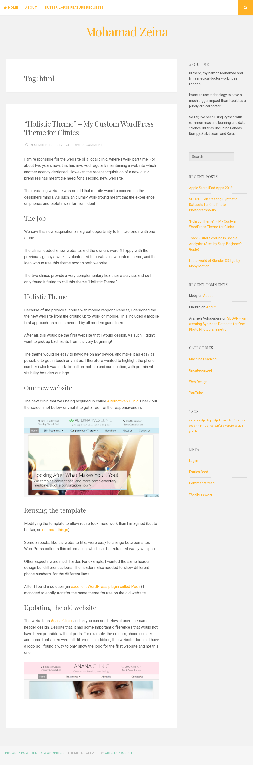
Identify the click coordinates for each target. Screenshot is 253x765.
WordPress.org (200, 494)
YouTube (196, 393)
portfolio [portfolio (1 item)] (219, 425)
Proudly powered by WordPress (35, 753)
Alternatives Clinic (122, 401)
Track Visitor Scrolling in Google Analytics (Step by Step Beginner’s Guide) (215, 243)
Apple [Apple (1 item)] (210, 420)
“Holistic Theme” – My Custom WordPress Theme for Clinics (88, 128)
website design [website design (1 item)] (234, 425)
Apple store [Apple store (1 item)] (221, 420)
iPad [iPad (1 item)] (211, 425)
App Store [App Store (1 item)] (234, 420)
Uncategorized (200, 370)
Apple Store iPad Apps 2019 (211, 188)
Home (11, 7)
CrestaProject (118, 753)
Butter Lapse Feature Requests (74, 7)
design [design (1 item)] (193, 425)
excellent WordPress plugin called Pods (106, 586)
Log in (193, 461)
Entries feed (198, 472)
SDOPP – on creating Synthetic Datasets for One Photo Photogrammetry (213, 204)
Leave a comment (87, 144)
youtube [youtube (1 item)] (193, 431)
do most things (55, 530)
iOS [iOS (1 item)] (206, 425)
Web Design (198, 382)
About (31, 7)
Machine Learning (203, 359)
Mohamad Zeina (126, 31)
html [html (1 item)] (200, 425)
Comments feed (202, 483)
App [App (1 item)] (203, 420)
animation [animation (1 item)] (195, 420)
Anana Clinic (61, 621)
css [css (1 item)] (243, 420)
